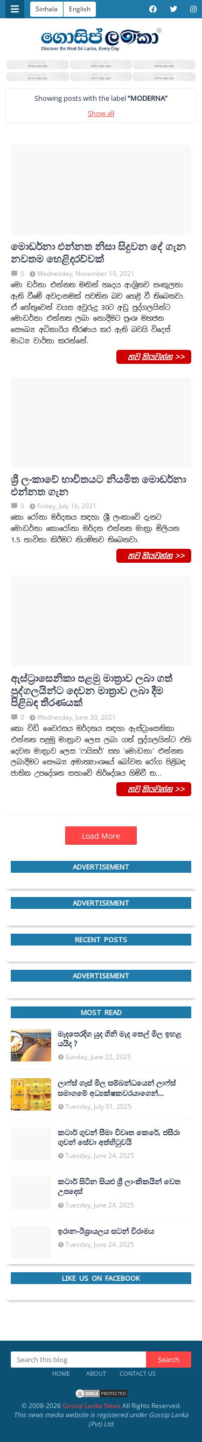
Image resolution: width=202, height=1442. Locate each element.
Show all (101, 113)
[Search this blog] (78, 1359)
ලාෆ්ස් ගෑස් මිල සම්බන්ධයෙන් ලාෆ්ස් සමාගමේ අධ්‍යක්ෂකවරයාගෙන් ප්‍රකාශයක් (117, 1088)
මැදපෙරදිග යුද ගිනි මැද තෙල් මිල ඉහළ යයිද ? (120, 1038)
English (79, 8)
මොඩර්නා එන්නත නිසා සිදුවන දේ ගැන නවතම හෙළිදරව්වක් (98, 252)
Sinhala (47, 8)
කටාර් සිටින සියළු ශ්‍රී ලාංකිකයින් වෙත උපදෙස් (119, 1186)
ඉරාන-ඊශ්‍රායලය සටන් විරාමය (106, 1231)
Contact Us (138, 1373)
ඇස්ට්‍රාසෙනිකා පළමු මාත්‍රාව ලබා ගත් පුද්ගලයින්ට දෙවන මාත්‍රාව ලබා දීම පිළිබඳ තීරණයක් (91, 690)
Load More (101, 836)
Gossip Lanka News (91, 1405)
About (96, 1373)
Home (61, 1373)
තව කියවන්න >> (153, 356)
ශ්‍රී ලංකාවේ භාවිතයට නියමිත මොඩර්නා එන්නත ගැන (98, 485)
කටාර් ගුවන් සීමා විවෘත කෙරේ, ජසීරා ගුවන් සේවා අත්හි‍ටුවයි (119, 1137)
